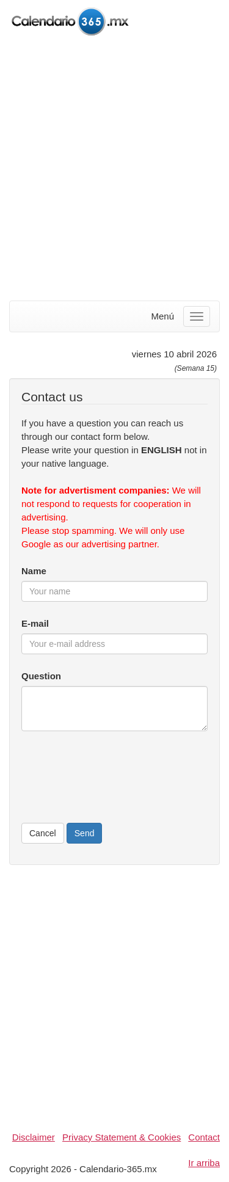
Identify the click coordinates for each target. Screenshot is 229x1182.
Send (85, 833)
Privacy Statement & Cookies (121, 1137)
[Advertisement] (114, 169)
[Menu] (196, 316)
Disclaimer (33, 1137)
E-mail (35, 623)
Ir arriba (204, 1163)
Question (41, 676)
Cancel (42, 833)
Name (33, 571)
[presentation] (114, 784)
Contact (204, 1137)
